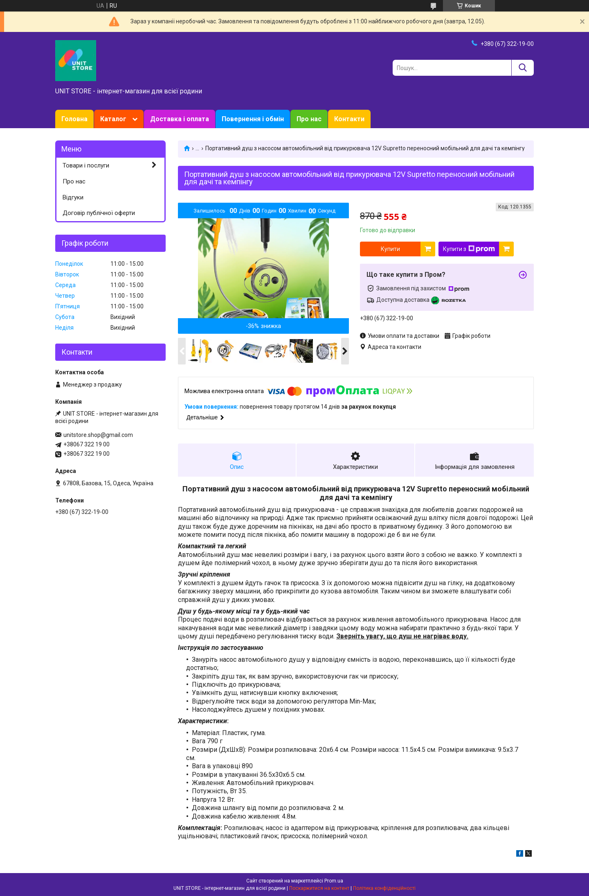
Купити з (469, 249)
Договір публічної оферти (99, 213)
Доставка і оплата (179, 119)
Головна (74, 119)
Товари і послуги (86, 165)
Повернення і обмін (253, 119)
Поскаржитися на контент (319, 888)
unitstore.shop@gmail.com (98, 435)
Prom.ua (333, 881)
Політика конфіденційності (384, 888)
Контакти (349, 119)
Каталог (113, 119)
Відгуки (73, 197)
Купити (390, 249)
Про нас (309, 119)
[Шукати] (522, 68)
